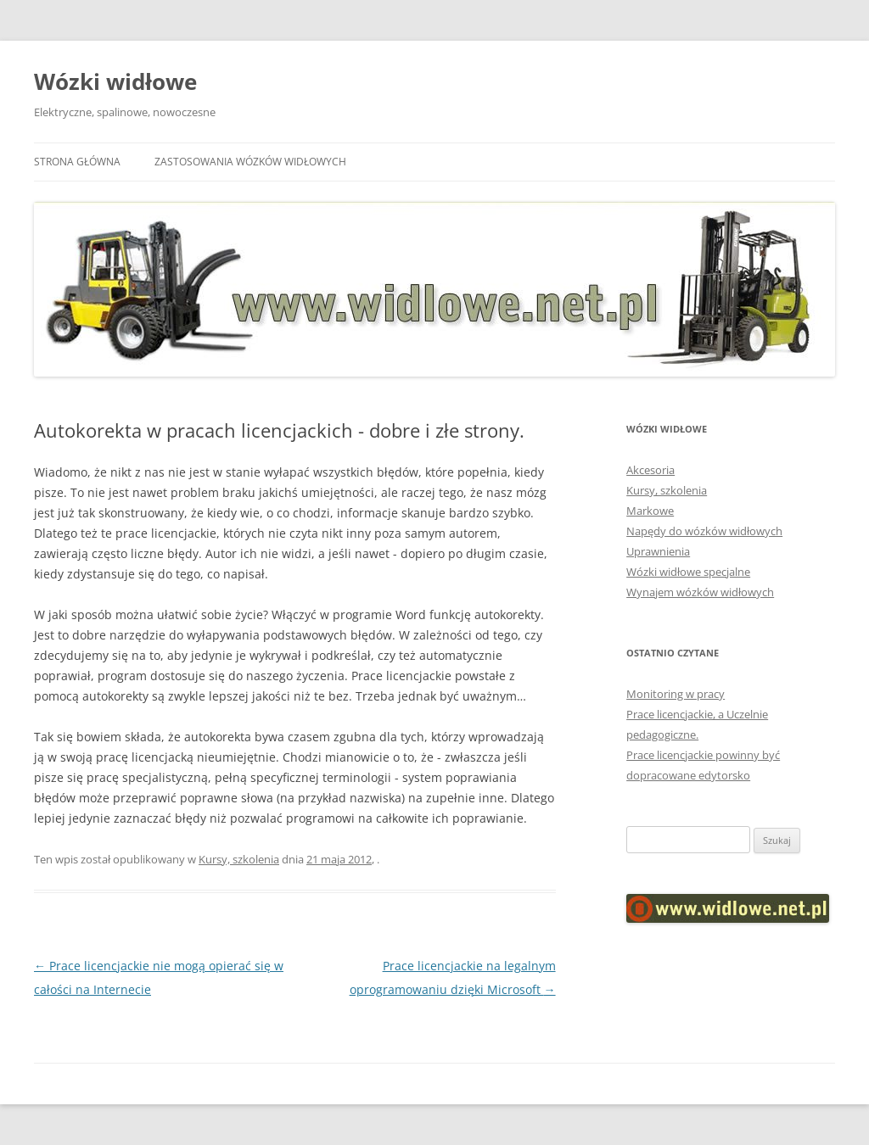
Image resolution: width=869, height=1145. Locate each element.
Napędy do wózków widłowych (704, 531)
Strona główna (77, 161)
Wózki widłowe (115, 81)
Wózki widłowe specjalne (688, 571)
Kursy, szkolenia (239, 859)
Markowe (650, 510)
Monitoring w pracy (675, 693)
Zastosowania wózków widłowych (250, 161)
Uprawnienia (658, 551)
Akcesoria (650, 470)
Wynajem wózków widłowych (700, 592)
